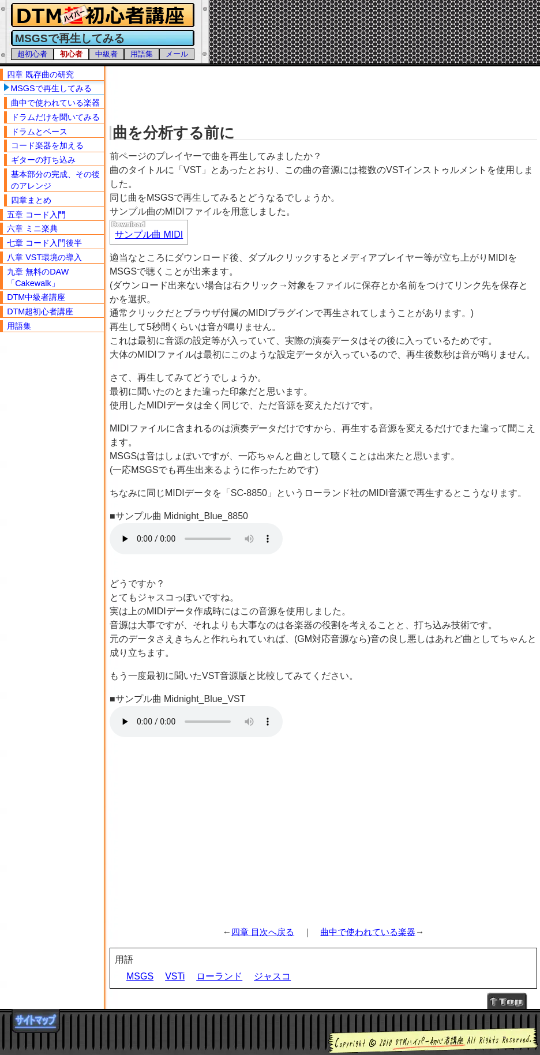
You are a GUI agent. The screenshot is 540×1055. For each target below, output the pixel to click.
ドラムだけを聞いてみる (55, 117)
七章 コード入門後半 (44, 242)
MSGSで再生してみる (50, 88)
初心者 (71, 54)
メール (177, 54)
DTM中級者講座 (36, 297)
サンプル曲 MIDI (149, 234)
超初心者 (32, 54)
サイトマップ (36, 1021)
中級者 (106, 54)
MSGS (139, 976)
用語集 (141, 54)
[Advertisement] (325, 92)
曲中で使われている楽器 (367, 932)
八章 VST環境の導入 (44, 257)
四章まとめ (31, 200)
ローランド (219, 976)
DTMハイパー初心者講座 (100, 15)
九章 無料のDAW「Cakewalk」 (38, 277)
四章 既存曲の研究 (40, 74)
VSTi (175, 976)
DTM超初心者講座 (40, 311)
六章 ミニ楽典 (32, 228)
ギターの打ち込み (43, 159)
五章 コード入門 (36, 214)
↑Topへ (507, 1000)
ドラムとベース (39, 131)
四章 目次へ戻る (262, 932)
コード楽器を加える (47, 145)
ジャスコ (272, 976)
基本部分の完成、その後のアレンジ (55, 180)
